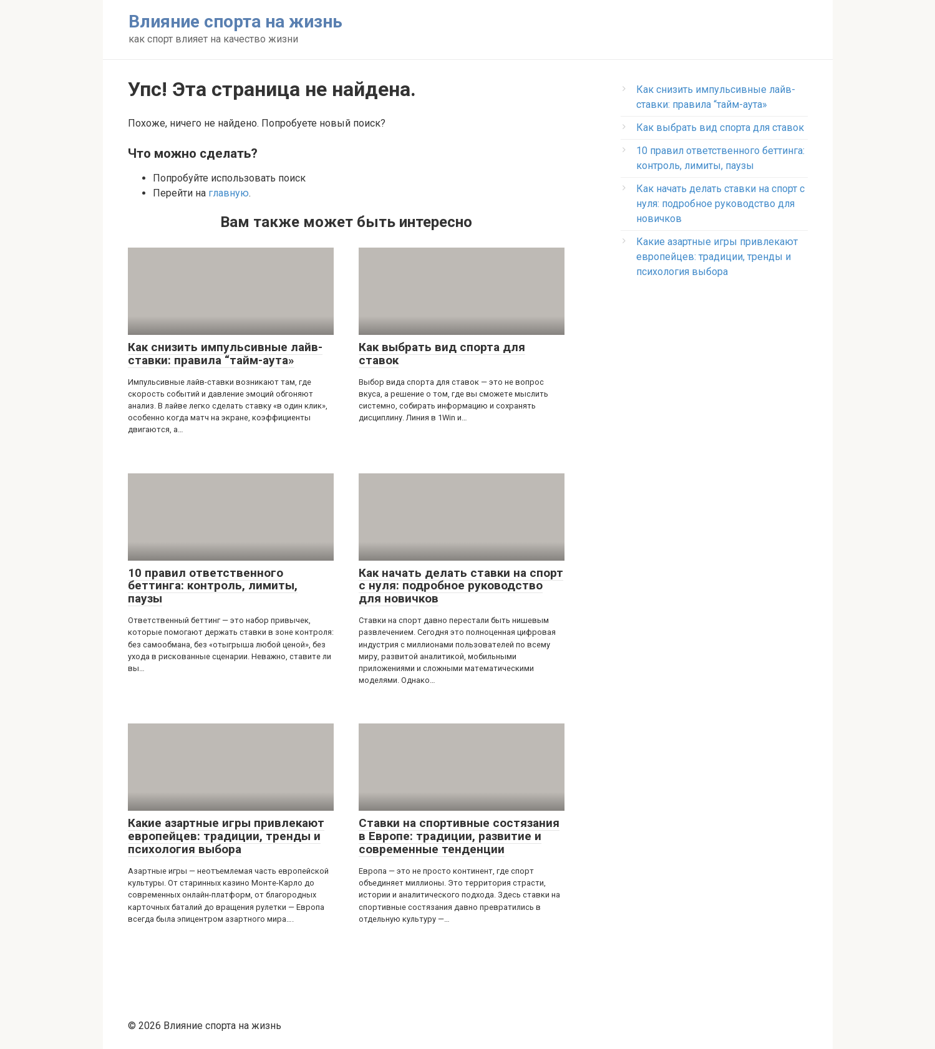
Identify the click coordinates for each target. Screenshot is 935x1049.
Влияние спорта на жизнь (235, 21)
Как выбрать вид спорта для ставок (720, 127)
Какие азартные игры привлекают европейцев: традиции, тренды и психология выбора (717, 257)
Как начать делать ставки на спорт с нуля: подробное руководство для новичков (720, 204)
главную (228, 193)
